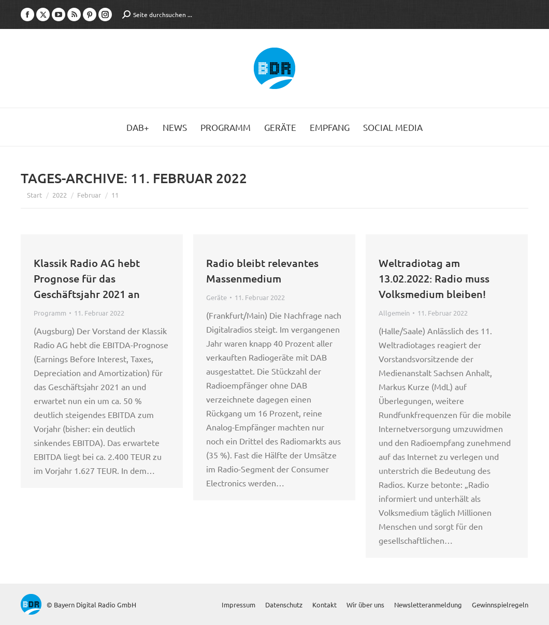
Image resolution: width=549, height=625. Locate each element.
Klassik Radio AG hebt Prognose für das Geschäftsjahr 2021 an (87, 278)
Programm (50, 312)
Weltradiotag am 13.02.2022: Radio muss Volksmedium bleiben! (434, 278)
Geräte (216, 297)
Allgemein (394, 312)
